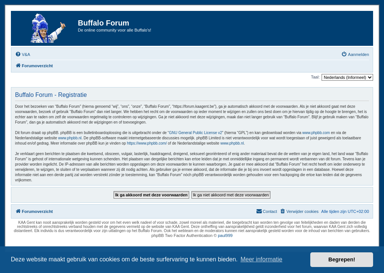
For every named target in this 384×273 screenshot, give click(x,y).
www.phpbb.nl (70, 138)
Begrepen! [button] (341, 259)
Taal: (315, 77)
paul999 (225, 235)
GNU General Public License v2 (195, 133)
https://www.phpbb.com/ (147, 143)
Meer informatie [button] (261, 259)
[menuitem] (22, 54)
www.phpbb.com (316, 133)
